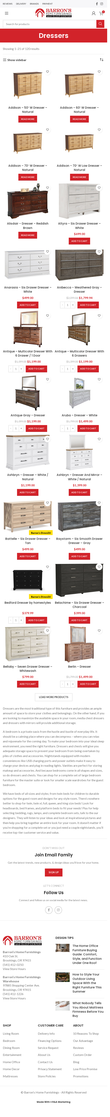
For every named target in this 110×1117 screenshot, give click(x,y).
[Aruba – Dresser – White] (79, 393)
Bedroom (9, 1040)
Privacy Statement (50, 1069)
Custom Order (82, 1054)
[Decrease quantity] (62, 305)
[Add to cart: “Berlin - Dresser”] (88, 684)
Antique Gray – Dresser (27, 415)
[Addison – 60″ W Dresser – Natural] (79, 85)
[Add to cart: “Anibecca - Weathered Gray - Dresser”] (88, 305)
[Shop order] (101, 60)
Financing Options (50, 1040)
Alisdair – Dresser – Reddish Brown (28, 225)
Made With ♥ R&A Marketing (53, 1102)
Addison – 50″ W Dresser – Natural (28, 109)
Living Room (11, 1033)
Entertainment (12, 1054)
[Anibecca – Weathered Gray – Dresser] (79, 265)
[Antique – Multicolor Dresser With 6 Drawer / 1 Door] (28, 329)
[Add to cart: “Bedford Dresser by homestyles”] (36, 620)
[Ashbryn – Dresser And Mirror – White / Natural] (79, 452)
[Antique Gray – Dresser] (28, 393)
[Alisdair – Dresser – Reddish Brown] (28, 201)
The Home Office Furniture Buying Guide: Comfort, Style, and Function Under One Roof (87, 954)
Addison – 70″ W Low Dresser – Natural (79, 168)
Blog (76, 1062)
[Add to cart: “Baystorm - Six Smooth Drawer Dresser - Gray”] (79, 556)
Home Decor (11, 1069)
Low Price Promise (85, 1069)
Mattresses (10, 1076)
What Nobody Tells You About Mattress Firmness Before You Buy (88, 1009)
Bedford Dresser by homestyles (28, 603)
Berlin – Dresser (79, 666)
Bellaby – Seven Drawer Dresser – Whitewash (28, 668)
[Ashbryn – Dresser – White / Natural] (28, 452)
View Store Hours (14, 969)
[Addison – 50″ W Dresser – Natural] (28, 85)
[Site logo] (53, 13)
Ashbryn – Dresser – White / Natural (28, 477)
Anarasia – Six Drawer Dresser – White (28, 289)
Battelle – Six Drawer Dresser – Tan (28, 541)
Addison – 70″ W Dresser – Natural (28, 168)
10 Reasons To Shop (86, 1033)
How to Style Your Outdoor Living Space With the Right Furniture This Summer (87, 983)
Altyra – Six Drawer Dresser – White (79, 225)
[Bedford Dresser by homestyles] (28, 580)
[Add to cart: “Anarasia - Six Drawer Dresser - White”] (27, 305)
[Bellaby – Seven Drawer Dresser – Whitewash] (28, 644)
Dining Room (11, 1047)
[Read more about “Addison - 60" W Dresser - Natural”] (79, 119)
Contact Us (45, 1062)
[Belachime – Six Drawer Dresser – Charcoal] (79, 580)
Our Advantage (83, 1040)
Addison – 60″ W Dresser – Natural (79, 109)
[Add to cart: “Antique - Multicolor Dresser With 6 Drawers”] (88, 369)
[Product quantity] (67, 305)
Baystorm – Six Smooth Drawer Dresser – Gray (79, 541)
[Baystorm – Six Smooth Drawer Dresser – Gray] (79, 516)
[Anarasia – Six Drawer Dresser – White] (28, 265)
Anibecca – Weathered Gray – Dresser (79, 289)
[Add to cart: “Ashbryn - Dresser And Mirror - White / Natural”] (79, 492)
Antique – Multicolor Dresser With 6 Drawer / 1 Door (27, 353)
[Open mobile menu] (6, 13)
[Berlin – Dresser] (79, 644)
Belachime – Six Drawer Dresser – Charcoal (79, 605)
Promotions (80, 1076)
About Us (44, 1054)
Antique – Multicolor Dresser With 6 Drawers (79, 353)
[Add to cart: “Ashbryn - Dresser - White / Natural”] (27, 492)
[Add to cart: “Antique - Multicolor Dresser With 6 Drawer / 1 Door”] (36, 369)
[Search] (53, 24)
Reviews (78, 1047)
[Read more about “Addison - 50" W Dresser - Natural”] (27, 119)
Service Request (48, 1047)
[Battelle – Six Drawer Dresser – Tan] (28, 516)
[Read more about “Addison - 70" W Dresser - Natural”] (27, 177)
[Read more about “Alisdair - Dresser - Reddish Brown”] (27, 235)
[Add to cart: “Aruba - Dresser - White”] (88, 428)
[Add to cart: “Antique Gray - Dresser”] (36, 428)
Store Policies (47, 1076)
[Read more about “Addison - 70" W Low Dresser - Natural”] (79, 177)
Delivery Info (46, 1033)
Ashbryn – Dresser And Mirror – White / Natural (79, 477)
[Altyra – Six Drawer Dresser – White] (79, 201)
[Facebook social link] (97, 4)
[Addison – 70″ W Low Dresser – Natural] (79, 143)
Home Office (11, 1062)
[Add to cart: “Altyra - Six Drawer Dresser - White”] (79, 241)
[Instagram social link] (101, 4)
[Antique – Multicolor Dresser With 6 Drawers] (79, 329)
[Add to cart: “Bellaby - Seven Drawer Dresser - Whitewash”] (27, 684)
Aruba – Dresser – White (79, 415)
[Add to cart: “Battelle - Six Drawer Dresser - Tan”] (27, 556)
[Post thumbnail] (62, 955)
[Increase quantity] (72, 305)
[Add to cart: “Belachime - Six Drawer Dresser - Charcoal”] (79, 620)
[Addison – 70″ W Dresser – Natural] (28, 143)
